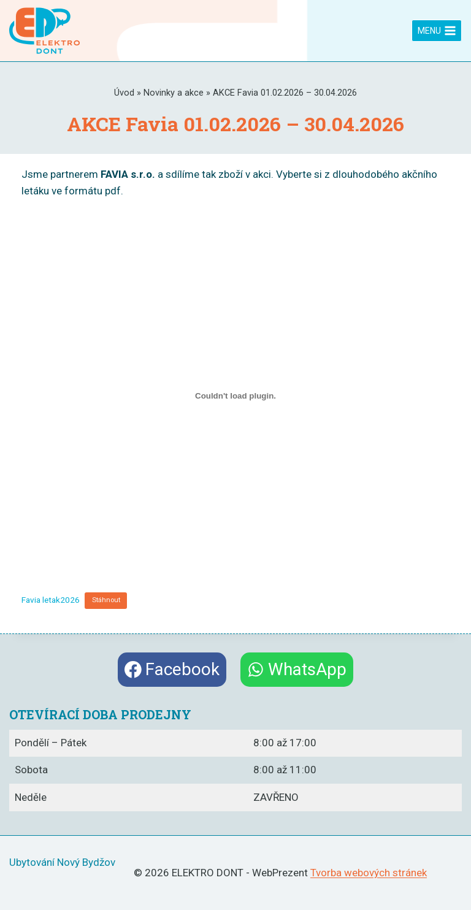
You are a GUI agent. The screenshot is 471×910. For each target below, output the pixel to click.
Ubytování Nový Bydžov (62, 862)
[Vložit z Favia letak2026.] (235, 395)
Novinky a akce (174, 93)
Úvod (124, 93)
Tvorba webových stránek (368, 872)
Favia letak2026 (50, 599)
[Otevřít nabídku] (437, 31)
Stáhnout (106, 600)
